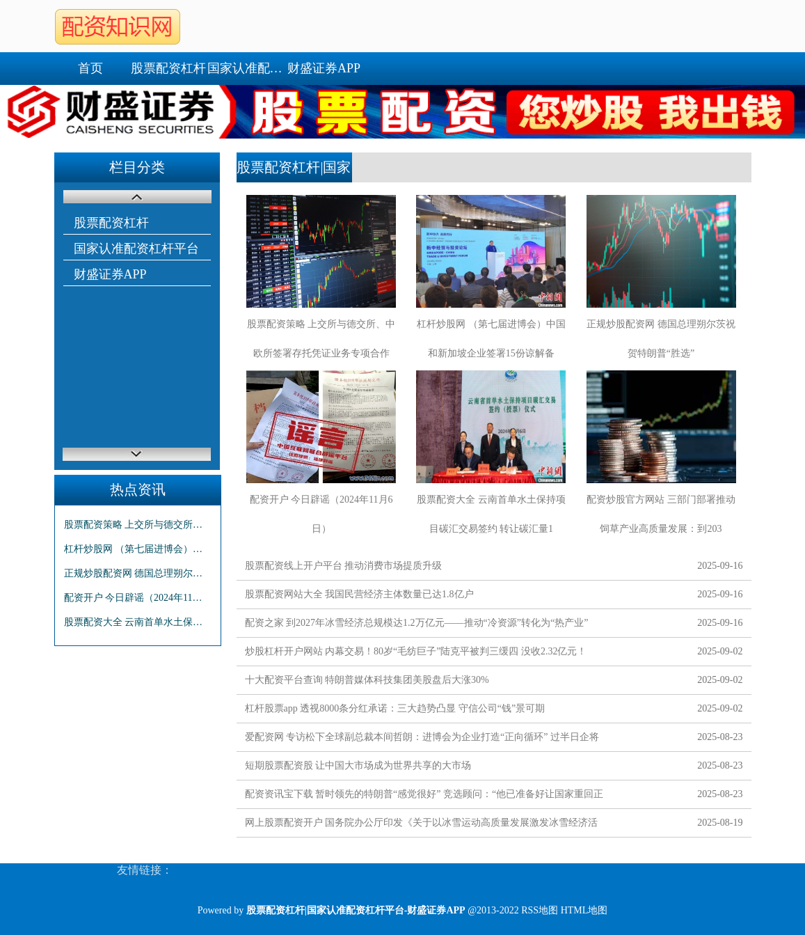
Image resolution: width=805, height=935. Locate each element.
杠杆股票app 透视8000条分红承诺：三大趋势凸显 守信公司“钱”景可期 (395, 708)
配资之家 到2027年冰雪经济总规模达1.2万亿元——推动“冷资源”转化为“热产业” (417, 623)
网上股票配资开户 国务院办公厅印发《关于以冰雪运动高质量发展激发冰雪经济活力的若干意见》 (421, 825)
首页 (90, 68)
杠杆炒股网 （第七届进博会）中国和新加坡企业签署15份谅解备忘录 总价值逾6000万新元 (138, 549)
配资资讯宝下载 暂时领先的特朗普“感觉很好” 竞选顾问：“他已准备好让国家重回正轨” (424, 797)
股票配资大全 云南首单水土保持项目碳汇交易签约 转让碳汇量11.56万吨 (138, 622)
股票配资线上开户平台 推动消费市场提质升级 (344, 565)
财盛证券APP (323, 68)
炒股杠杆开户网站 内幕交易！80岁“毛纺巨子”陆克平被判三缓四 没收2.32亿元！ (416, 651)
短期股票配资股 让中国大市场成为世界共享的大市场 (358, 765)
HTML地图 (584, 910)
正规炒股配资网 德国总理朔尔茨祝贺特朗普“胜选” (138, 573)
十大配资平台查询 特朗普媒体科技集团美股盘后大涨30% (367, 680)
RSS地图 (539, 910)
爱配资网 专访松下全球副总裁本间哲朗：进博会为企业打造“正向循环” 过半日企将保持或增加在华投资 (422, 740)
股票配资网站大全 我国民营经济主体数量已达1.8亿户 (359, 594)
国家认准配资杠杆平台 (246, 68)
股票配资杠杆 (168, 68)
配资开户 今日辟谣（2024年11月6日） (138, 597)
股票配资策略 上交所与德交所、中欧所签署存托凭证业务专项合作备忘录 (138, 524)
